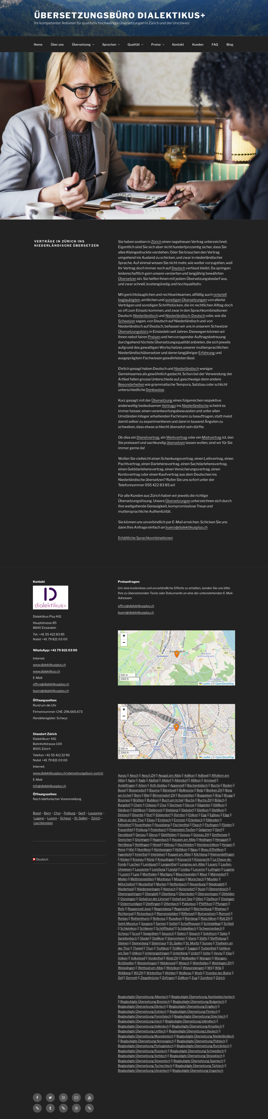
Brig (218, 795)
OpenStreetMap (224, 683)
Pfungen (221, 903)
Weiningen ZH (222, 963)
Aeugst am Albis (169, 775)
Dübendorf (163, 815)
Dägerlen (203, 805)
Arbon (142, 785)
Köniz (151, 859)
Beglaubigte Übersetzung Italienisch (143, 1026)
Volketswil (138, 958)
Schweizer (126, 321)
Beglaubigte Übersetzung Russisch (142, 1051)
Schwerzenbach (210, 928)
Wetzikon (173, 968)
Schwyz (65, 818)
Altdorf (166, 780)
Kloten (125, 859)
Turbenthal (208, 948)
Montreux (164, 879)
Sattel (173, 923)
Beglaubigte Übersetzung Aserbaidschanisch (203, 996)
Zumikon (206, 977)
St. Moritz (192, 943)
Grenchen (125, 839)
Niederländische (195, 406)
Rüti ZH (224, 918)
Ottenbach (171, 903)
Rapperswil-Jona (139, 908)
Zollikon (183, 977)
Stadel (144, 938)
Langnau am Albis (192, 864)
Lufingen (214, 869)
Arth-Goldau (158, 785)
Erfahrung (206, 353)
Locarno (199, 869)
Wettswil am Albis (150, 968)
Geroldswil (125, 834)
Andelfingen (126, 785)
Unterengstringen (157, 953)
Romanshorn (207, 913)
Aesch (134, 775)
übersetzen (176, 443)
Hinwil (157, 844)
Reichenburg (202, 908)
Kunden (197, 44)
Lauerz (213, 864)
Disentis (137, 815)
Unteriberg (180, 953)
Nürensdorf (187, 889)
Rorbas (123, 918)
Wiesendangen (193, 968)
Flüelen (227, 825)
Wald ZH (172, 958)
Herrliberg (125, 844)
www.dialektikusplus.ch (49, 665)
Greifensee (219, 834)
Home (38, 44)
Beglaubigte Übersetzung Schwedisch (197, 1051)
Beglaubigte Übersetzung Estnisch (142, 1011)
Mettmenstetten (142, 879)
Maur (203, 874)
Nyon (201, 889)
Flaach (197, 825)
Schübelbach (186, 928)
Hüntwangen (163, 849)
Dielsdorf (187, 810)
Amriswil (210, 780)
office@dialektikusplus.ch (51, 684)
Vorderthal (155, 958)
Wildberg (124, 973)
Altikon (196, 780)
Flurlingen (212, 825)
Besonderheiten (131, 384)
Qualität (136, 44)
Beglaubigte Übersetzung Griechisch (200, 1016)
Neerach (169, 889)
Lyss (136, 874)
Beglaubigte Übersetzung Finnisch (194, 1011)
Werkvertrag (176, 437)
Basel (37, 813)
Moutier (212, 879)
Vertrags (169, 406)
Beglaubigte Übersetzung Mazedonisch (145, 1036)
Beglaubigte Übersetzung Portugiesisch (146, 1046)
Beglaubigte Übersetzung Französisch (144, 1016)
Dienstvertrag (148, 437)
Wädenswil (168, 963)
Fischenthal (181, 825)
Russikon (175, 918)
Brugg (228, 795)
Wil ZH (138, 973)
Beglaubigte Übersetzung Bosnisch (145, 1001)
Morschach (196, 879)
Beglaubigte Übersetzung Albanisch (143, 996)
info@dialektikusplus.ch (49, 786)
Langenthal (169, 864)
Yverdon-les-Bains (218, 973)
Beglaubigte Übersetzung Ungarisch (197, 1070)
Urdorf (195, 953)
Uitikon (137, 953)
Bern (47, 813)
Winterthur (154, 973)
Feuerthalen (143, 825)
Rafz (121, 908)
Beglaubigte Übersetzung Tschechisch (145, 1065)
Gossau (185, 834)
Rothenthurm (140, 918)
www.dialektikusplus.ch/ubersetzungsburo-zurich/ (68, 773)
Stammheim (176, 938)
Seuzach (168, 933)
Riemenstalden (167, 913)
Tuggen (192, 948)
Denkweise (155, 390)
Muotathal (145, 884)
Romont (224, 913)
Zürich (156, 242)
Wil (209, 968)
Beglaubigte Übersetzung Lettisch (142, 1031)
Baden (227, 785)
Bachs (215, 785)
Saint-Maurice (128, 923)
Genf (81, 813)
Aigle (141, 780)
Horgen (227, 844)
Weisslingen (126, 968)
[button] (177, 654)
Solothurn (210, 933)
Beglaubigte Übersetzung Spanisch (198, 1061)
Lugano (39, 818)
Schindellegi (212, 923)
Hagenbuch (161, 839)
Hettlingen (142, 844)
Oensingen (128, 899)
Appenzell (177, 785)
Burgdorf (124, 805)
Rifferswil (187, 913)
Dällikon (219, 805)
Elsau (151, 820)
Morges (179, 879)
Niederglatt (217, 884)
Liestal (172, 869)
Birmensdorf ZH (164, 795)
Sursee (207, 943)
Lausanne (95, 813)
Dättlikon (139, 810)
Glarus (153, 834)
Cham (138, 805)
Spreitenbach (127, 938)
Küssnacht (201, 859)
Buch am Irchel (172, 800)
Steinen (123, 943)
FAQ (215, 44)
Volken (123, 958)
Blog (229, 44)
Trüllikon (178, 948)
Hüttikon (181, 849)
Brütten (138, 800)
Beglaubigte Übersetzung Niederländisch (205, 1036)
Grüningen (142, 839)
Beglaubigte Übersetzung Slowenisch (144, 1061)
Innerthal (141, 854)
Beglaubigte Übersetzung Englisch (193, 1006)
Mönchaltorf (126, 884)
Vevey (218, 953)
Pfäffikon (205, 903)
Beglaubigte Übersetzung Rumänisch (203, 1046)
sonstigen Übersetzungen (186, 300)
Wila (218, 968)
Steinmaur (158, 943)
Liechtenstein (43, 823)
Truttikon (162, 948)
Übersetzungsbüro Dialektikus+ (120, 15)
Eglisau (215, 815)
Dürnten (179, 815)
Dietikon (203, 810)
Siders (181, 933)
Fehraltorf (125, 825)
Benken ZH (214, 790)
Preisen (154, 337)
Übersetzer (127, 279)
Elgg (226, 815)
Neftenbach (178, 884)
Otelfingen (152, 903)
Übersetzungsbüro (133, 332)
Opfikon (212, 899)
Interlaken (158, 854)
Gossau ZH (201, 834)
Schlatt (229, 923)
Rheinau (220, 908)
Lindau (185, 869)
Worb (198, 973)
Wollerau (185, 973)
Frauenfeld (125, 829)
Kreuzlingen (166, 859)
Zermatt (131, 977)
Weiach (184, 963)
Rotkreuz (159, 918)
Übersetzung (83, 44)
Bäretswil (169, 790)
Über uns (57, 44)
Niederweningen (148, 889)
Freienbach (158, 829)
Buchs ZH (204, 800)
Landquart (150, 864)
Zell (120, 977)
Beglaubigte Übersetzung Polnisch (201, 1041)
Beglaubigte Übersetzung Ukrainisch (143, 1070)
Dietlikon (218, 810)
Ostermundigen (131, 903)
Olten (199, 899)
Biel (146, 795)
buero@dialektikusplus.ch (187, 527)
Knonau (138, 859)
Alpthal (154, 780)
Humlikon (144, 849)
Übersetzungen (177, 501)
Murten (161, 884)
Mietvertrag (211, 437)
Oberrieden (186, 894)
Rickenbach (145, 913)
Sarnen (161, 923)
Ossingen (227, 899)
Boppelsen (204, 795)
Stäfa (203, 938)
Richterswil (126, 913)
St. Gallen (80, 818)
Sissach (194, 933)
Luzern (52, 818)
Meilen (122, 879)
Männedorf (218, 874)
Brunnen (124, 800)
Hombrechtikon (208, 844)
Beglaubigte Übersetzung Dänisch (142, 1006)
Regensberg (162, 908)
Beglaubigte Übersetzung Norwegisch (147, 1041)
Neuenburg (198, 884)
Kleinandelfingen (222, 854)
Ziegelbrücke (149, 977)
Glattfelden (169, 834)
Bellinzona (186, 790)
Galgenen (205, 829)
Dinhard (123, 815)
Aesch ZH (148, 775)
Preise (158, 44)
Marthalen (149, 874)
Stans (192, 938)
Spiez (224, 933)
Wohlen (170, 973)
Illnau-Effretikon (212, 849)
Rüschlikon (208, 918)
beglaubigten (129, 300)
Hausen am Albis (184, 839)
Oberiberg (168, 894)
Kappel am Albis (179, 854)
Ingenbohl (125, 854)
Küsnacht (184, 859)
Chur (57, 813)
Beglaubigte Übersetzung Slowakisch (196, 1056)
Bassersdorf (137, 790)
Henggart (221, 839)
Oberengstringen (130, 894)
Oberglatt (151, 894)
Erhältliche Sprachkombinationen (145, 538)
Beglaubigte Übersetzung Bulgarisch (198, 1001)
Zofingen (168, 977)
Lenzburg (158, 869)
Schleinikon (128, 928)
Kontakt (178, 44)
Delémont (155, 810)
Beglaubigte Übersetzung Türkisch (199, 1065)
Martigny (166, 874)
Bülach (220, 800)
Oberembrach (218, 889)
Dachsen (176, 805)
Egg (204, 815)
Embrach (164, 820)
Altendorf (181, 780)
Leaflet (204, 683)
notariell (220, 294)
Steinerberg (140, 943)
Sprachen (111, 44)
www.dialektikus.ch (46, 671)
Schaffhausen (190, 923)
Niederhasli (126, 889)
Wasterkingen (147, 963)
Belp (200, 790)
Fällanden (212, 820)
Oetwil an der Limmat (154, 899)
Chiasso (151, 805)
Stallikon (158, 938)
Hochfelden (185, 844)
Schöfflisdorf (165, 928)
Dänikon (124, 810)
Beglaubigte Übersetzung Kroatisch (197, 1026)
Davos (189, 805)
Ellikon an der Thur (131, 820)
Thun (149, 948)
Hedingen (205, 839)
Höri (131, 849)
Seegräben (151, 933)
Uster (207, 953)
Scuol (136, 933)
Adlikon (189, 775)
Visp (229, 953)
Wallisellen (188, 958)
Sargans (147, 923)
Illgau (194, 849)
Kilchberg (200, 854)
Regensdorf (182, 908)
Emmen (179, 820)
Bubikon (153, 800)
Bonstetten (186, 795)
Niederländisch (145, 316)
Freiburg (69, 813)
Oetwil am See (182, 899)
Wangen (205, 958)
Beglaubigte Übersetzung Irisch (140, 1021)
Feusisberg (162, 825)
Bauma (154, 790)
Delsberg (172, 810)
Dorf (149, 815)
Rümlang (191, 918)
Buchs (189, 800)
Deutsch (178, 268)
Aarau (122, 775)
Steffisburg (218, 938)
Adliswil (203, 775)
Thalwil (138, 948)
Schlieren (146, 928)
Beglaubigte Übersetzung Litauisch (193, 1031)
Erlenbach (195, 820)
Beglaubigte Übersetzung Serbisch (142, 1056)
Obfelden (227, 894)
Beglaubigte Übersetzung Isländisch (190, 1021)
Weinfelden (201, 963)
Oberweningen (208, 894)
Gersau (141, 834)
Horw (121, 849)
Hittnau (169, 844)
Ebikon (193, 815)
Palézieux (189, 903)
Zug (194, 977)
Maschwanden (186, 874)
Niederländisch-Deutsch (185, 316)
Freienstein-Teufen (182, 829)
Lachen (134, 864)
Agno (131, 780)
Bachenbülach (197, 785)
